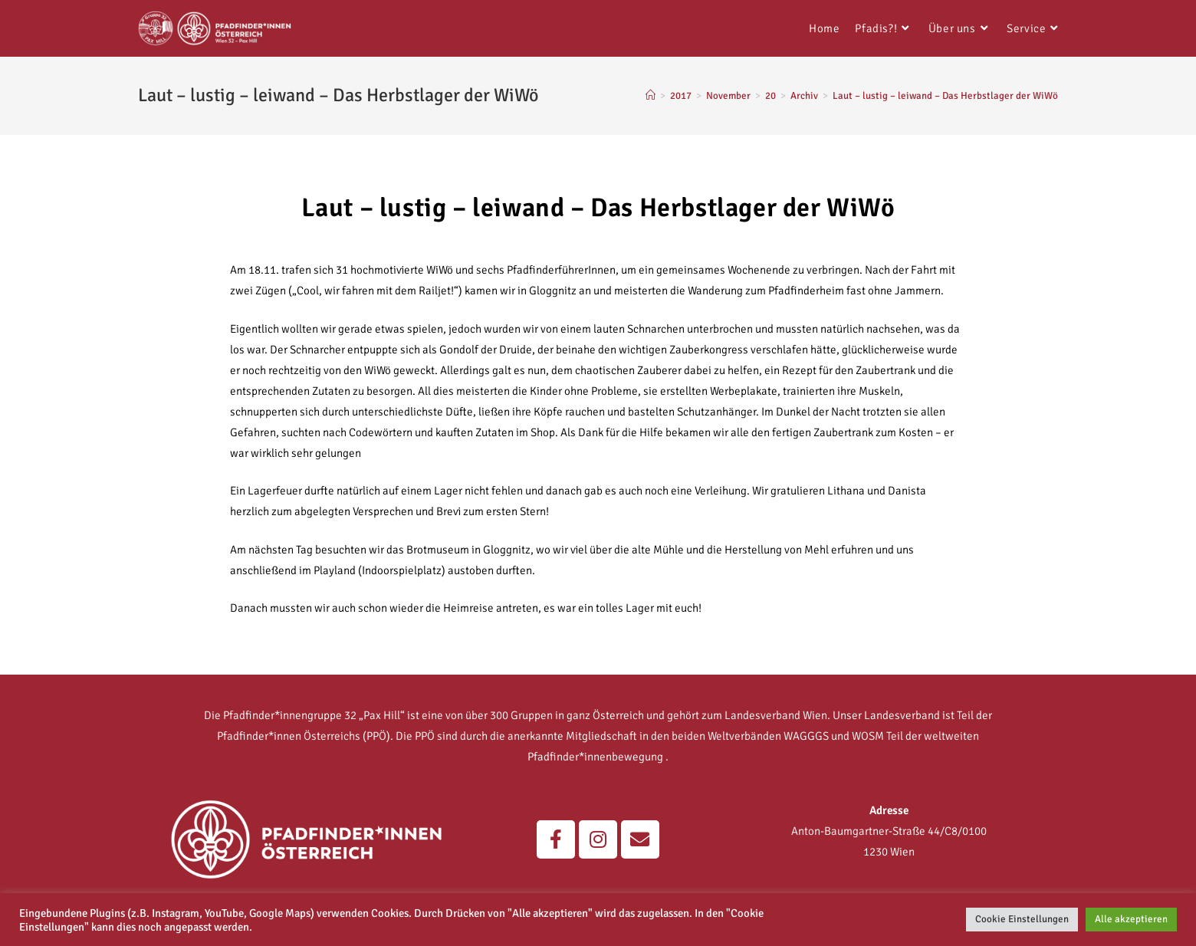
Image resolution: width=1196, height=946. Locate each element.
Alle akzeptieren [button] (1131, 919)
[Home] (651, 96)
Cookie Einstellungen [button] (1022, 919)
